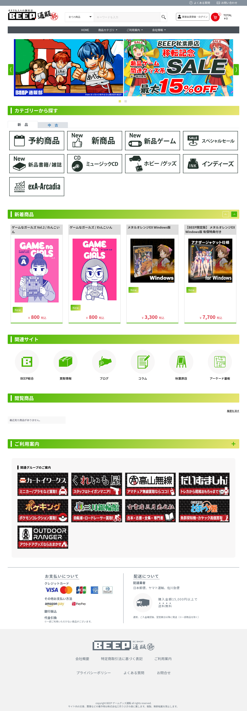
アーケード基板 (220, 378)
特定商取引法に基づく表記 (122, 658)
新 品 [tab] (23, 124)
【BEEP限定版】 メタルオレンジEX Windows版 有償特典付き (210, 229)
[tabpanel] (123, 165)
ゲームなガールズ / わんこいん (91, 227)
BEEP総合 (27, 378)
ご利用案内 (27, 444)
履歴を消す (233, 411)
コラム (142, 378)
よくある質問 (202, 3)
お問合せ (164, 672)
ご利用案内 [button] (134, 30)
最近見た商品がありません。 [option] (26, 420)
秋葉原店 (181, 378)
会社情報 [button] (157, 30)
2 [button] (126, 102)
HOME (85, 30)
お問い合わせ (229, 3)
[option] (69, 67)
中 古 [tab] (53, 125)
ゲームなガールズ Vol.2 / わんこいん (36, 229)
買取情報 (65, 378)
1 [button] (121, 102)
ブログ (104, 378)
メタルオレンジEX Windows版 (149, 227)
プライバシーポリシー (93, 672)
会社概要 (82, 658)
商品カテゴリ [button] (106, 30)
